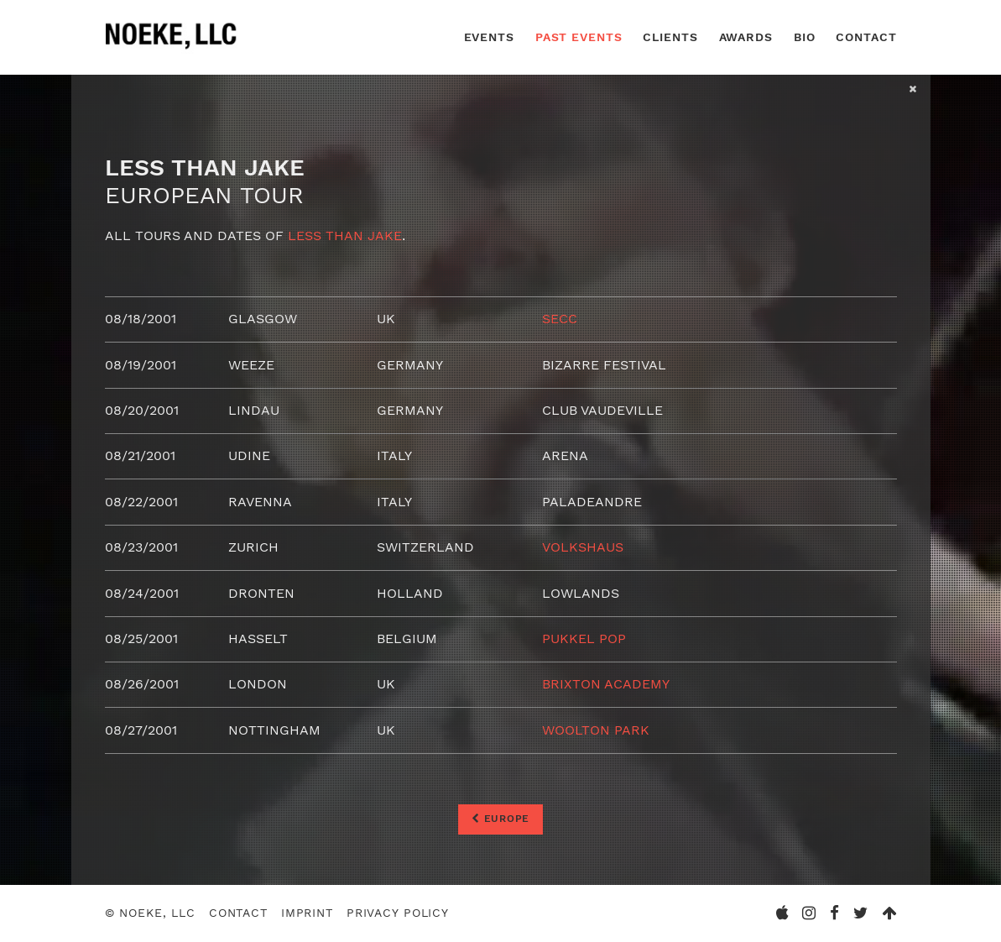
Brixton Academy (606, 684)
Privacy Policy (398, 913)
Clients (670, 37)
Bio (805, 37)
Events (489, 37)
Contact (866, 37)
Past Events (579, 37)
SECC (559, 319)
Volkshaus (582, 547)
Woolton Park (595, 730)
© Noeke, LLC (150, 913)
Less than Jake (345, 235)
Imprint (307, 913)
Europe (500, 818)
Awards (746, 37)
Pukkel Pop (584, 638)
